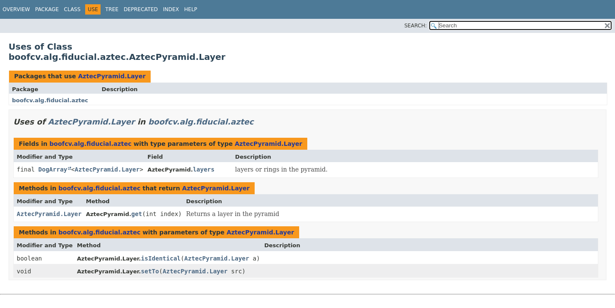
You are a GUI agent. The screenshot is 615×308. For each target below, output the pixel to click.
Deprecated (141, 9)
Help (190, 9)
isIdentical (161, 258)
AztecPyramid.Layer (112, 76)
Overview (16, 9)
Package (47, 9)
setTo (150, 271)
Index (171, 9)
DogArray (53, 169)
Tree (112, 9)
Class (72, 9)
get (136, 213)
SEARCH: (415, 26)
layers (204, 169)
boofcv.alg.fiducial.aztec (50, 100)
